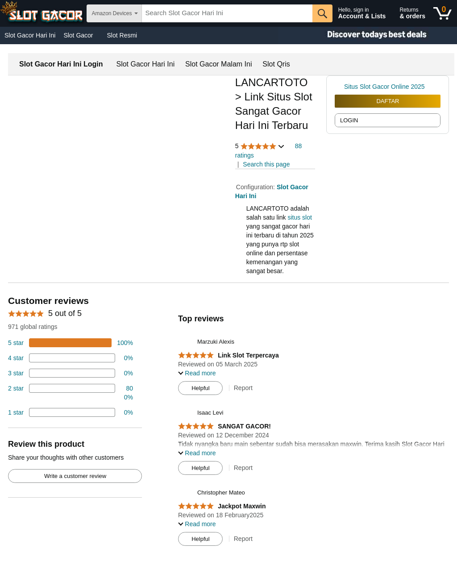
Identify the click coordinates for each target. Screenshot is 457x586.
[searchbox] (227, 13)
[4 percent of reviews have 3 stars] (70, 373)
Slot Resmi (122, 35)
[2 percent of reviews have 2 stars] (70, 393)
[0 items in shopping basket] (442, 13)
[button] (260, 146)
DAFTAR (387, 101)
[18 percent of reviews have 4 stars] (70, 357)
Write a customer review (75, 476)
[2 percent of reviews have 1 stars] (70, 412)
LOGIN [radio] (349, 120)
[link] (339, 86)
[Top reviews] (228, 423)
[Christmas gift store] (367, 35)
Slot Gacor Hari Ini (29, 35)
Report (243, 387)
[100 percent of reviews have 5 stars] (70, 342)
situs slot (299, 217)
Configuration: (256, 187)
